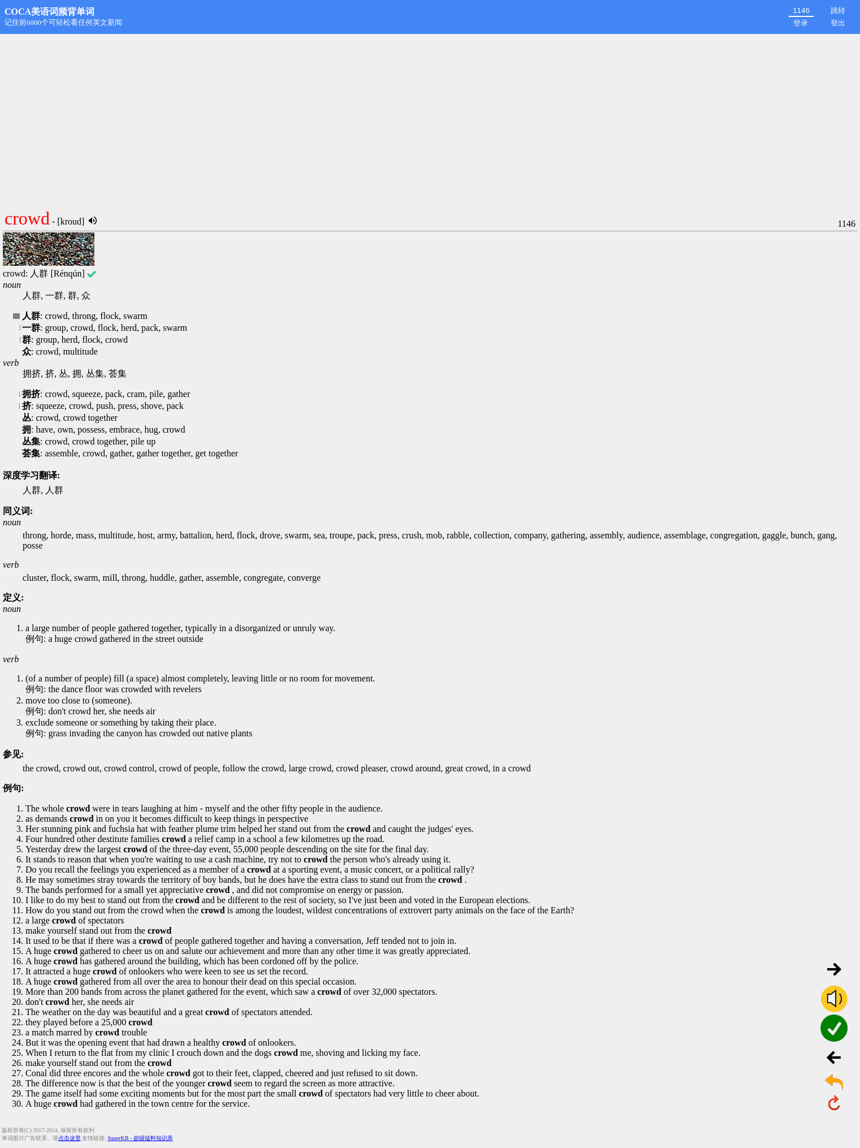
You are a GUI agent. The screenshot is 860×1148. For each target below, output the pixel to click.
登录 (800, 23)
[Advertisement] (430, 119)
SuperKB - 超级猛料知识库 (140, 1138)
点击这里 (69, 1138)
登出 (838, 23)
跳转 (838, 10)
